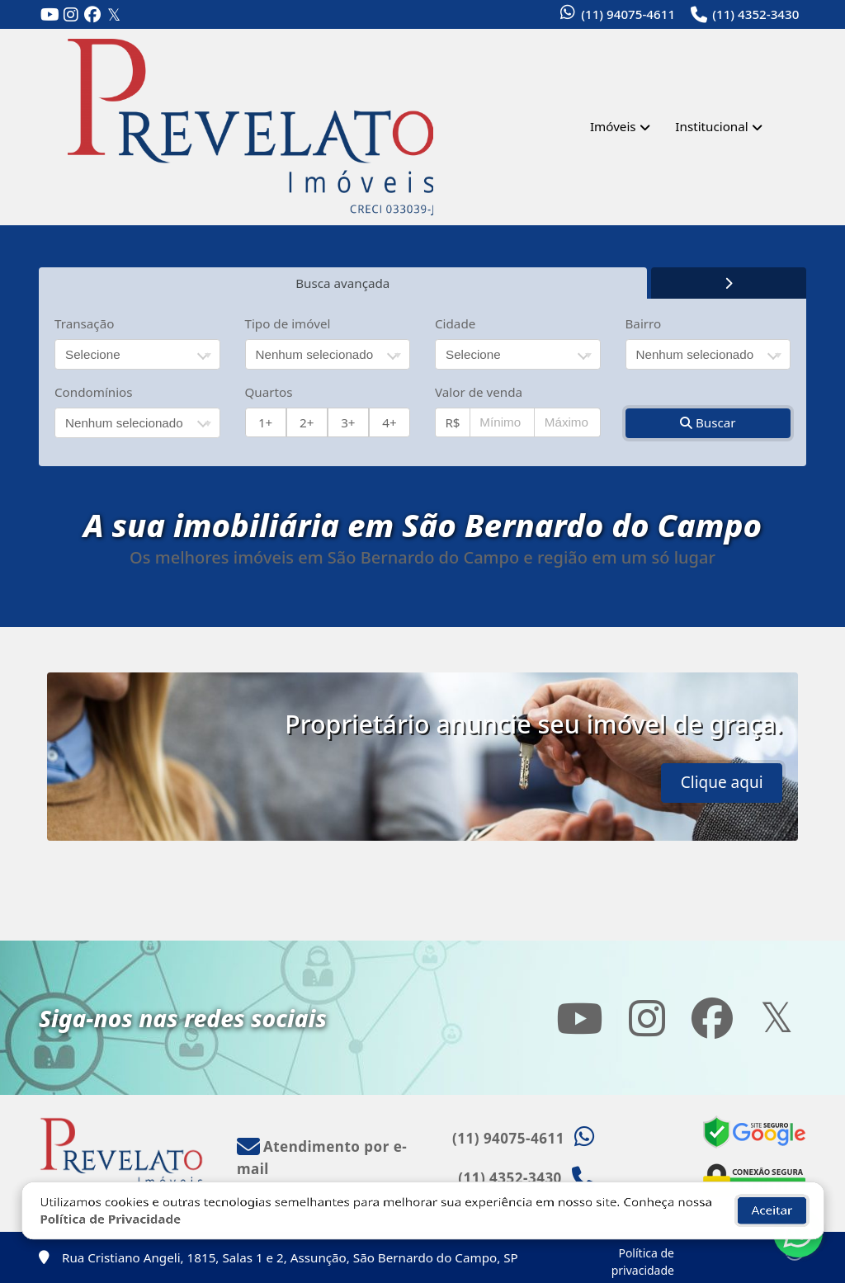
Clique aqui (722, 782)
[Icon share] (49, 15)
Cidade (455, 323)
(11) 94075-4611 (628, 14)
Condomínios (93, 392)
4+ (389, 422)
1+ (265, 422)
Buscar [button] (708, 422)
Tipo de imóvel (288, 323)
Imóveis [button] (613, 126)
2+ (307, 422)
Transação (84, 323)
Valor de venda (478, 392)
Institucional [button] (711, 126)
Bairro (643, 323)
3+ (348, 422)
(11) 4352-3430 (755, 14)
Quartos (269, 392)
